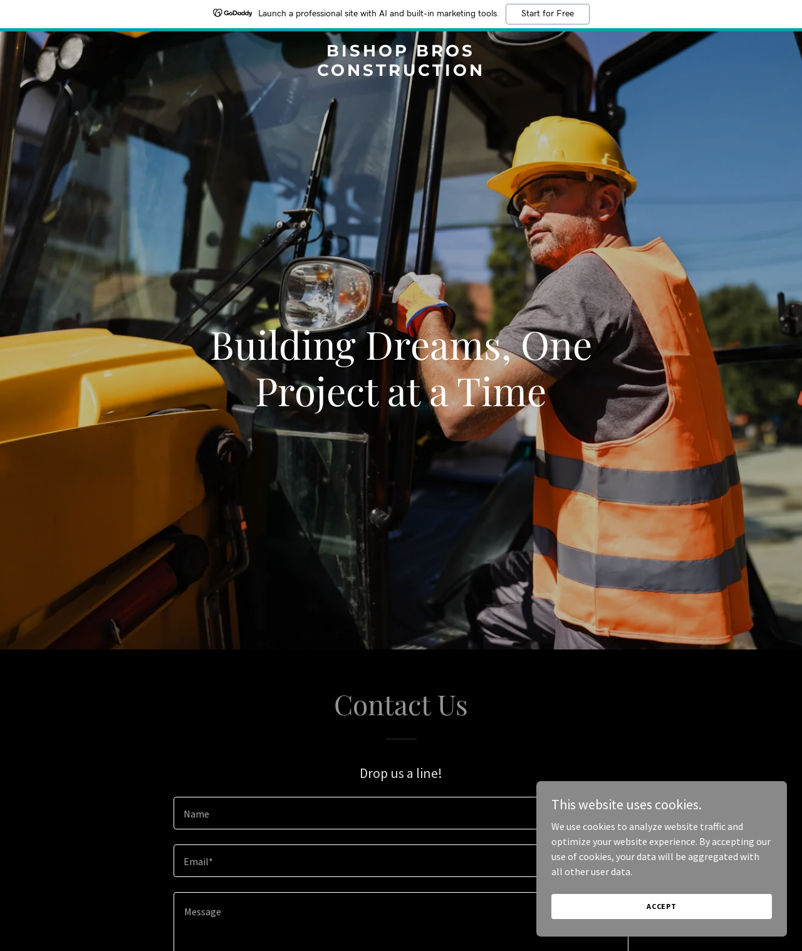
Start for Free (547, 13)
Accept (662, 906)
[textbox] (401, 813)
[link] (401, 72)
